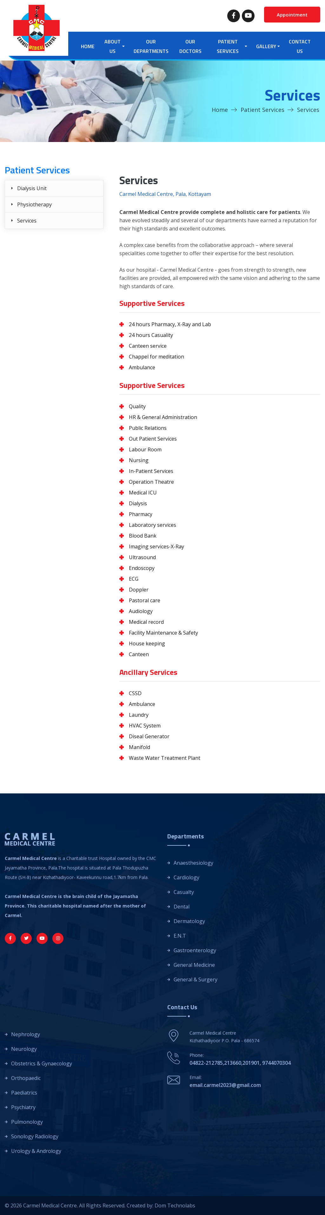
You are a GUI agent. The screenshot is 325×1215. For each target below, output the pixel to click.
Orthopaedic (26, 1078)
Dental (181, 906)
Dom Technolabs (175, 1205)
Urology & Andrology (36, 1150)
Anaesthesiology (193, 862)
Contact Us (300, 46)
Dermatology (189, 921)
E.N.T (180, 935)
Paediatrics (24, 1092)
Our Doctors (190, 46)
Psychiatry (23, 1107)
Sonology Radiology (34, 1136)
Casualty (184, 892)
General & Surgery (195, 979)
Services (26, 220)
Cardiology (186, 877)
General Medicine (194, 964)
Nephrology (25, 1034)
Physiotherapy (34, 204)
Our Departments (151, 46)
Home (88, 46)
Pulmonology (27, 1121)
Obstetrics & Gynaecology (41, 1063)
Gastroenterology (195, 950)
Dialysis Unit (32, 188)
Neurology (24, 1048)
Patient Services (262, 109)
